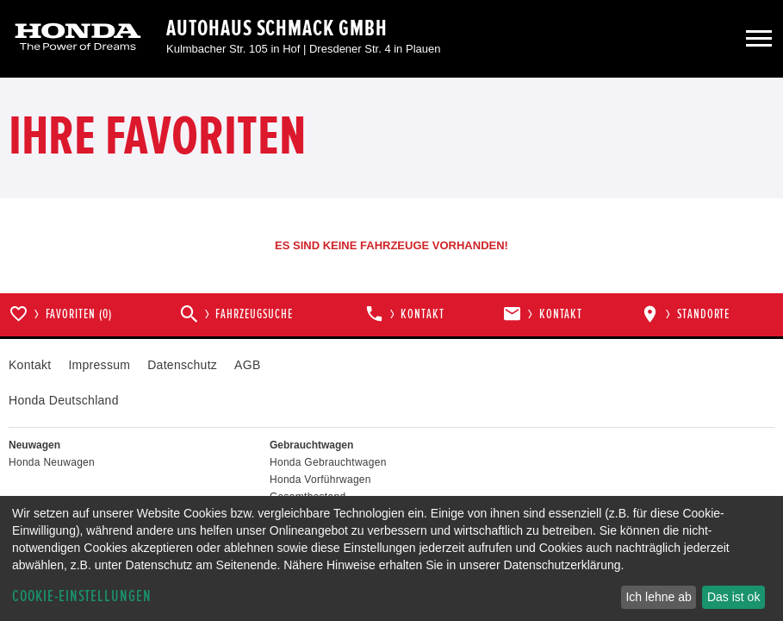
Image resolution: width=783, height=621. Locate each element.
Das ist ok (733, 597)
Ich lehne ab (658, 597)
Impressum (99, 365)
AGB (247, 365)
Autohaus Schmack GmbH (277, 28)
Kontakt (30, 365)
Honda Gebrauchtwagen (328, 462)
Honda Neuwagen (52, 462)
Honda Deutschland (64, 400)
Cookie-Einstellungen (82, 596)
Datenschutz (182, 365)
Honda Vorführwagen (320, 480)
